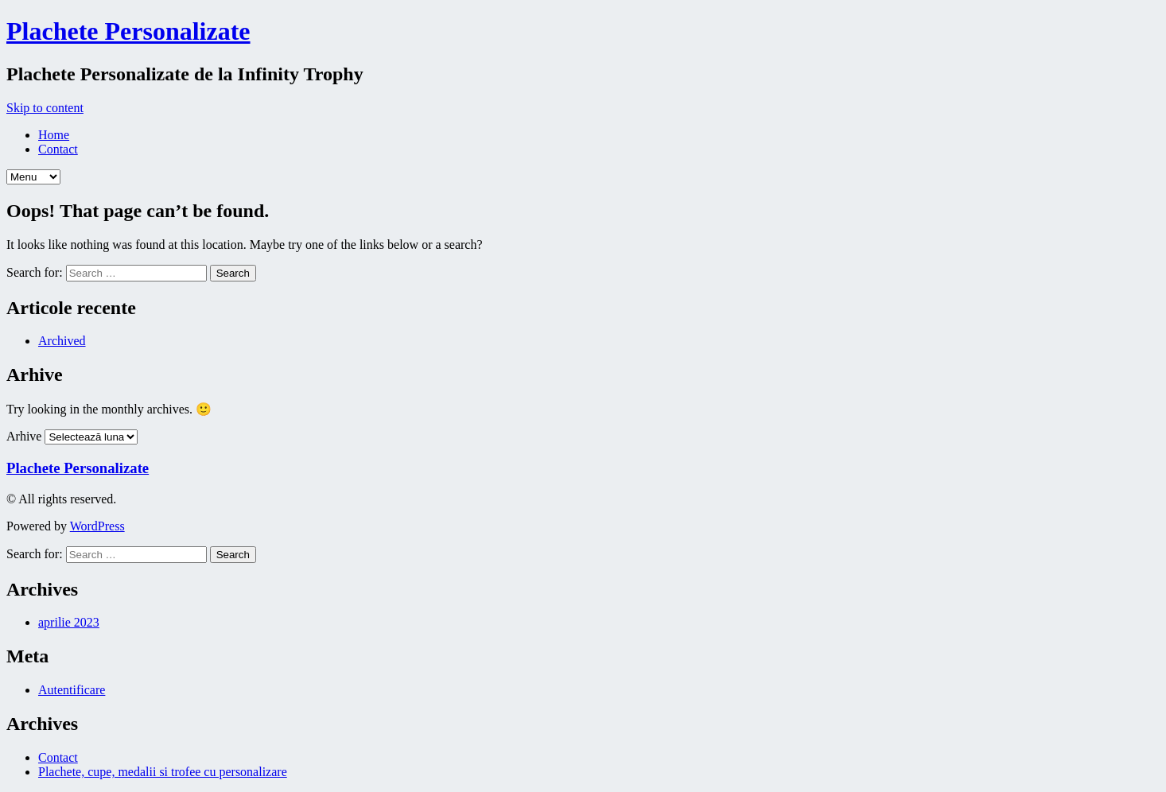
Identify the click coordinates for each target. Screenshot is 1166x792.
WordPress (97, 526)
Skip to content (45, 108)
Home (53, 135)
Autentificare (71, 690)
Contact (58, 149)
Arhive (23, 436)
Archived (62, 340)
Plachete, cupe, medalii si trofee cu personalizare (162, 771)
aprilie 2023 (68, 622)
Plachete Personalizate (128, 31)
